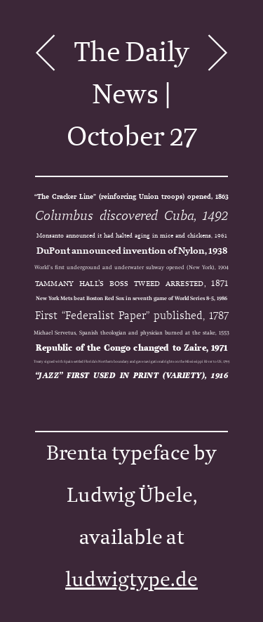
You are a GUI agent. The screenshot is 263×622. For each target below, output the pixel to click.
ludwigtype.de (131, 579)
